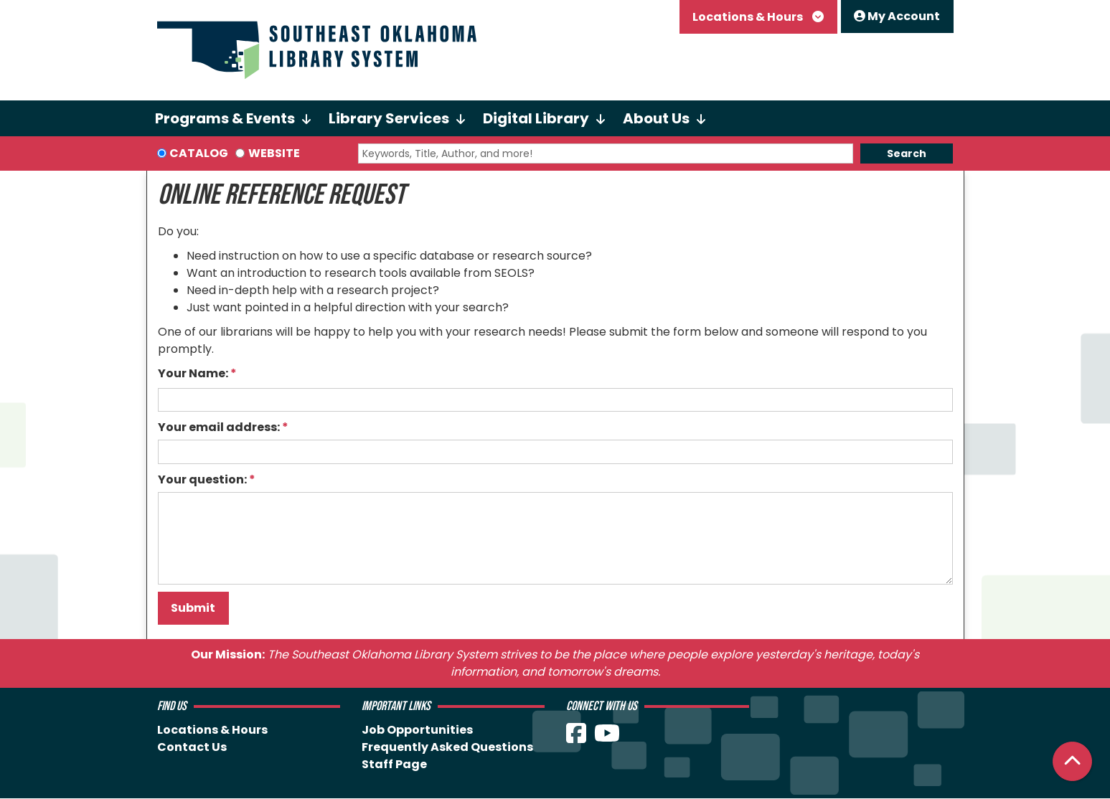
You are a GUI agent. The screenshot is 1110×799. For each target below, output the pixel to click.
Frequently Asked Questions (447, 747)
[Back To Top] (1072, 761)
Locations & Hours (748, 17)
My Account (897, 16)
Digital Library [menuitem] (536, 118)
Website (274, 153)
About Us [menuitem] (656, 118)
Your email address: (219, 427)
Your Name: (193, 373)
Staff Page (394, 764)
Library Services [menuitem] (389, 118)
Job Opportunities (417, 730)
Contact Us (192, 747)
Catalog (198, 153)
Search (906, 153)
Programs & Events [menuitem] (225, 118)
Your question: (202, 479)
